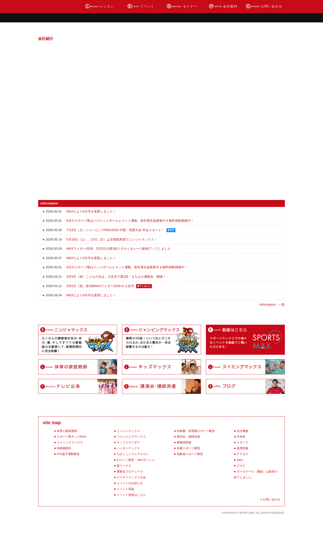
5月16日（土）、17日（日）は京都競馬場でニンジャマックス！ (111, 239)
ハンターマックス (128, 448)
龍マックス (124, 465)
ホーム (58, 6)
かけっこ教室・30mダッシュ (135, 460)
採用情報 (242, 448)
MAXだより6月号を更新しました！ (91, 211)
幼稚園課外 (64, 448)
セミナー (182, 6)
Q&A (240, 460)
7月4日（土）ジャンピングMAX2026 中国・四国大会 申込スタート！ (115, 230)
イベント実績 (125, 489)
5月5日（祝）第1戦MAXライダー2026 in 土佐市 (100, 286)
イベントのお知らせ (130, 483)
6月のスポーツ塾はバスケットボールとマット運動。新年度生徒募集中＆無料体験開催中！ (130, 220)
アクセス (242, 454)
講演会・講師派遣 (188, 436)
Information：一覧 (272, 304)
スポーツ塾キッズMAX (71, 436)
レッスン (99, 6)
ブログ (241, 465)
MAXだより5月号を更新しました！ (91, 258)
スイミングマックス (70, 442)
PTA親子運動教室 (68, 454)
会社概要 (242, 431)
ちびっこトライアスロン (133, 454)
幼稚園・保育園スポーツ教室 (196, 431)
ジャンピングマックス (131, 436)
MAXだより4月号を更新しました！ (91, 295)
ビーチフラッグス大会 (131, 477)
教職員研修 (184, 442)
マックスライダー (128, 442)
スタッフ (242, 442)
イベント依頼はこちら (131, 494)
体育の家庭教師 (67, 431)
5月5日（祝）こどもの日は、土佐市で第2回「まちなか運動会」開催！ (116, 276)
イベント (140, 6)
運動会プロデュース (130, 471)
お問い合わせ (264, 6)
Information (49, 203)
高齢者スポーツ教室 (190, 454)
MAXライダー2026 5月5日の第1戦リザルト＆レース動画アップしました (118, 248)
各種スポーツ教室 (188, 448)
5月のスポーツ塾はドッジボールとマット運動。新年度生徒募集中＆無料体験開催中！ (127, 267)
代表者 (241, 436)
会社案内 (223, 6)
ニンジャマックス (128, 431)
